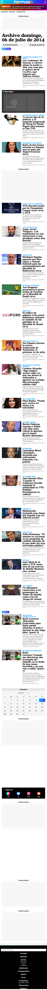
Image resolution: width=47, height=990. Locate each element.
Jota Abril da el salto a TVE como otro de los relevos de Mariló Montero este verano (33, 566)
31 (23, 714)
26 (36, 711)
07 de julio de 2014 (36, 45)
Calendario (23, 962)
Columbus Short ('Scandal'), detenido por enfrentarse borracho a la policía (32, 456)
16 (17, 707)
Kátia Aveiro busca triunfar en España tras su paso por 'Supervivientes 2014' (33, 149)
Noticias (12, 12)
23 (17, 711)
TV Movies (23, 965)
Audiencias (23, 968)
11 (29, 704)
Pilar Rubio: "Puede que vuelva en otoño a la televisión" (34, 404)
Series (23, 960)
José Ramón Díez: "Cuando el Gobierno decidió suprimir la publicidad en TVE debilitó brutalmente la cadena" (33, 486)
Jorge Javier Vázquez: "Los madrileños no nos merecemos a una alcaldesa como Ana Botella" (34, 235)
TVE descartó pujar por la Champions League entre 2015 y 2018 (34, 209)
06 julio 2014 (21, 12)
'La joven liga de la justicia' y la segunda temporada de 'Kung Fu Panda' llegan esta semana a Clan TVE (34, 123)
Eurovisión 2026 (23, 983)
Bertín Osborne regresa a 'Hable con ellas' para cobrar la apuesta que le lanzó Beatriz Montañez (33, 430)
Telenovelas (23, 985)
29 (11, 714)
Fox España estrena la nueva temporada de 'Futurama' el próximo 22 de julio (34, 347)
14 (5, 707)
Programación (23, 971)
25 (30, 711)
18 (29, 707)
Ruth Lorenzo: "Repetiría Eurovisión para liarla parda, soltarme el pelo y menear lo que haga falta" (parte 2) (34, 625)
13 (42, 704)
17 (23, 707)
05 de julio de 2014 (11, 45)
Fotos (23, 977)
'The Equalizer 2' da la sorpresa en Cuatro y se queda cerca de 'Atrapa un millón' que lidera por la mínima (22, 7)
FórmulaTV (4, 12)
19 (36, 707)
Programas (23, 981)
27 (42, 711)
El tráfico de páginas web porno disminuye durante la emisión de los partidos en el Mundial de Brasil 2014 (33, 319)
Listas (23, 964)
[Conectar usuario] (45, 2)
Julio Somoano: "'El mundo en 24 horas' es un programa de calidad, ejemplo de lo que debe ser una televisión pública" (34, 540)
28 (5, 714)
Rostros (23, 988)
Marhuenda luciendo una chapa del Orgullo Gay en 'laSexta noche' (34, 514)
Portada (23, 953)
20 (42, 707)
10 (23, 704)
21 (5, 711)
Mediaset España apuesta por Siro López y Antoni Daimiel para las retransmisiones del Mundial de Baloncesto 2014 (34, 264)
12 (36, 704)
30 (17, 714)
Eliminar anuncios (24, 16)
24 (23, 711)
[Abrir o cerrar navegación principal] (1, 2)
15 (11, 707)
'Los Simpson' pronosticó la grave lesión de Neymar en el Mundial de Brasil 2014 (33, 292)
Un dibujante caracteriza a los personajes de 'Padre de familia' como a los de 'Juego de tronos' (32, 593)
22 (11, 711)
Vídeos (23, 974)
